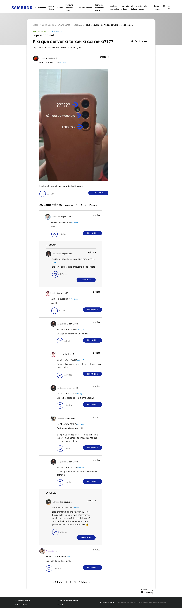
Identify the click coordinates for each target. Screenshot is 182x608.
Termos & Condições (67, 600)
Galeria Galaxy (51, 7)
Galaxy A (62, 63)
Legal (60, 605)
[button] (103, 57)
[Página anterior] (68, 205)
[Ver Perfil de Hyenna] (60, 418)
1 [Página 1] (76, 205)
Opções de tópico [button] (139, 41)
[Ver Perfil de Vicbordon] (50, 551)
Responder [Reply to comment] (92, 233)
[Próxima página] (95, 205)
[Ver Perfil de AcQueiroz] (57, 254)
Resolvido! (57, 31)
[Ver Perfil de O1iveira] (56, 502)
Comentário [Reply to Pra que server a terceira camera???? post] (98, 193)
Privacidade (21, 605)
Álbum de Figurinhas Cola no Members (139, 7)
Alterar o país (107, 602)
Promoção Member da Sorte (99, 8)
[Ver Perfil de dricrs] (42, 58)
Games (60, 8)
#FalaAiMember (85, 8)
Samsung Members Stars (69, 8)
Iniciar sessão (157, 7)
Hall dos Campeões (114, 7)
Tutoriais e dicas (125, 7)
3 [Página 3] (85, 205)
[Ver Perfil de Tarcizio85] (56, 217)
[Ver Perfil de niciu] (54, 293)
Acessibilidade (22, 600)
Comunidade (40, 8)
